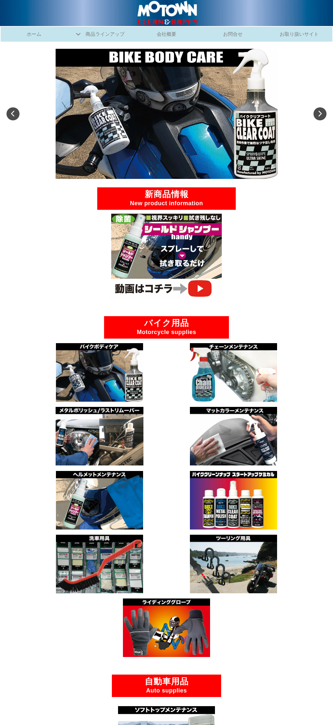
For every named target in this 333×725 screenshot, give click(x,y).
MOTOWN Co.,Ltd (159, 711)
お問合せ (232, 34)
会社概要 (166, 34)
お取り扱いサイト (299, 34)
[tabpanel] (166, 114)
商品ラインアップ (105, 34)
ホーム (34, 34)
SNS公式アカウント (166, 684)
